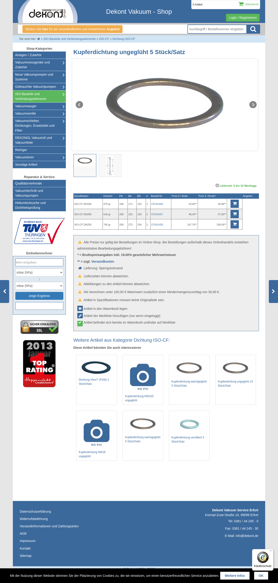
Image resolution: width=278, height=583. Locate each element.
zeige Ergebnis (39, 296)
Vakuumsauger (25, 106)
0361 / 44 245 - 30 (245, 528)
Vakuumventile (25, 113)
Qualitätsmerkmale (28, 183)
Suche (253, 29)
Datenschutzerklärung (35, 511)
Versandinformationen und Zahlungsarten (49, 526)
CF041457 (157, 214)
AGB (23, 533)
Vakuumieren (24, 157)
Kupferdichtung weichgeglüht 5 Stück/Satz (189, 373)
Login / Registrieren (243, 17)
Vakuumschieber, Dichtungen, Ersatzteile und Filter (34, 125)
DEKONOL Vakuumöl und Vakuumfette (33, 140)
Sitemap (25, 556)
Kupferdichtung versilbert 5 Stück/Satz (189, 429)
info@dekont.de (247, 536)
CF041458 (157, 224)
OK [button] (261, 576)
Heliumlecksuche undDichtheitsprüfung (30, 205)
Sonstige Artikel (26, 164)
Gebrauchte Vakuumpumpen (35, 86)
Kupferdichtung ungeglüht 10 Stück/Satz (235, 373)
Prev (79, 104)
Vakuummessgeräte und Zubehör (32, 64)
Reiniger (21, 150)
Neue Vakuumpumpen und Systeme (34, 77)
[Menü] (270, 552)
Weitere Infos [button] (235, 576)
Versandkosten (102, 261)
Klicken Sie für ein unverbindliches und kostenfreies (72, 29)
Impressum (28, 541)
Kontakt (25, 548)
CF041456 (157, 204)
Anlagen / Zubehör (28, 55)
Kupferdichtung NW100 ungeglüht (143, 380)
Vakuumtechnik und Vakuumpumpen (29, 193)
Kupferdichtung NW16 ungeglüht (96, 436)
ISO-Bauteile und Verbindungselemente (30, 96)
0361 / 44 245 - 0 (246, 521)
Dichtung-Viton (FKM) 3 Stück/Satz (96, 372)
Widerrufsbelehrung (34, 519)
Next (253, 104)
